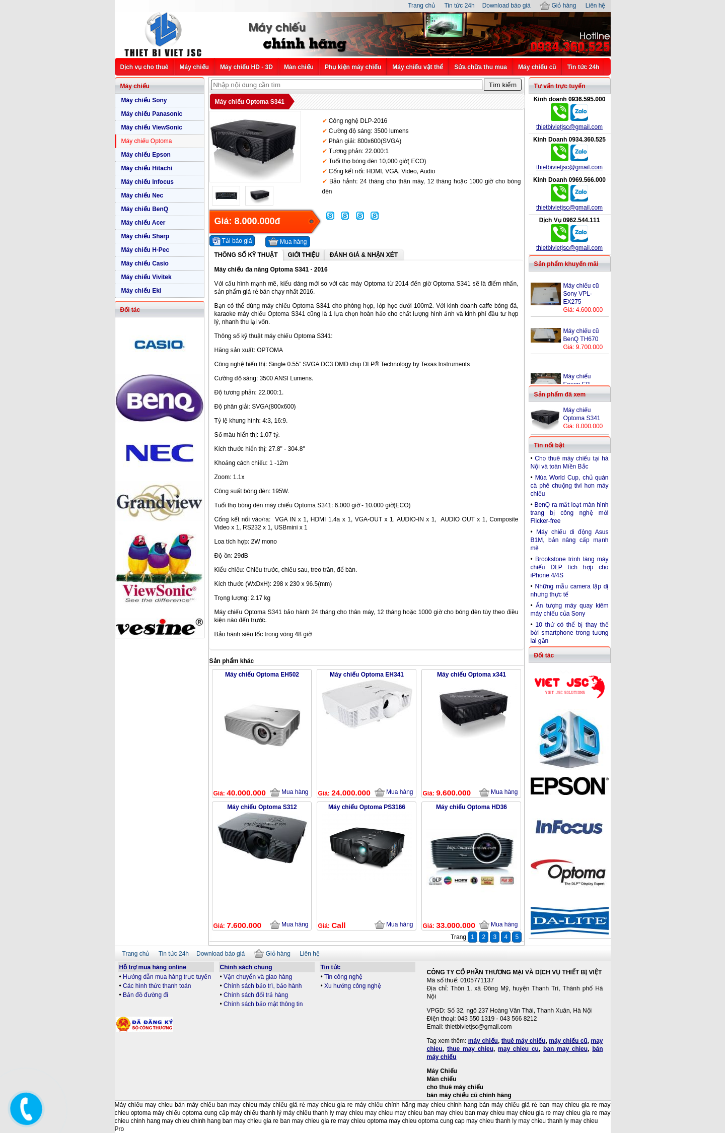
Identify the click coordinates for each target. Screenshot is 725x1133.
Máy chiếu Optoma (146, 141)
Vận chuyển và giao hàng (258, 976)
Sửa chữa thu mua (480, 67)
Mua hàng (287, 242)
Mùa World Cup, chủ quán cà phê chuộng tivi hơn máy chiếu (570, 485)
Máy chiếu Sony (144, 100)
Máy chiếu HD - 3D (246, 67)
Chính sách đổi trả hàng (256, 994)
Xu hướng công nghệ (352, 985)
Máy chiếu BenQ (145, 209)
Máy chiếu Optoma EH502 (262, 674)
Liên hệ (596, 5)
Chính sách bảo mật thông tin (263, 1004)
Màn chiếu (299, 67)
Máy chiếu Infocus (147, 181)
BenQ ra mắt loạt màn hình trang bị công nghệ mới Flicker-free (570, 512)
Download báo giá (506, 5)
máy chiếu (483, 1040)
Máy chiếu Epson (146, 154)
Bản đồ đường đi (145, 994)
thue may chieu (470, 1048)
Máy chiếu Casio (145, 263)
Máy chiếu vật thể (417, 67)
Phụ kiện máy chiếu (353, 67)
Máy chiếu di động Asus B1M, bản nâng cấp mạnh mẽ (570, 540)
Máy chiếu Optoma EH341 (367, 674)
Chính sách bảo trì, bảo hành (263, 985)
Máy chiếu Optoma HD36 (471, 807)
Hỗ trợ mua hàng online (152, 967)
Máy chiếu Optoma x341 (471, 674)
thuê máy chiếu (523, 1040)
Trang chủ (421, 5)
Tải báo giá (232, 241)
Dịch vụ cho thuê (144, 67)
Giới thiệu (304, 254)
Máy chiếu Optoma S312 (262, 807)
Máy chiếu (194, 67)
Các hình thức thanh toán (157, 985)
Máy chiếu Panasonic (152, 113)
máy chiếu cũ (568, 1040)
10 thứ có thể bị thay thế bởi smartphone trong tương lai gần (570, 632)
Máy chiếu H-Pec (145, 249)
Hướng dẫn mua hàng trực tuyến (167, 976)
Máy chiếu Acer (143, 222)
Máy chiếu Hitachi (147, 168)
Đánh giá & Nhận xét (364, 254)
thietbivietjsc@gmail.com (569, 126)
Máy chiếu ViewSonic (151, 127)
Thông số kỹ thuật (246, 254)
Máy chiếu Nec (142, 195)
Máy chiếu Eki (141, 290)
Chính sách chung (246, 967)
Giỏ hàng (558, 5)
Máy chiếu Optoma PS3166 (366, 807)
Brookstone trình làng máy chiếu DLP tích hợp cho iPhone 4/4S (570, 567)
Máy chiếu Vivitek (146, 277)
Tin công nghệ (343, 976)
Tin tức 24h (459, 5)
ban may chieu (565, 1048)
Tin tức (331, 967)
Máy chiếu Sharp (145, 236)
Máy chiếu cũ (537, 67)
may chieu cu (518, 1048)
